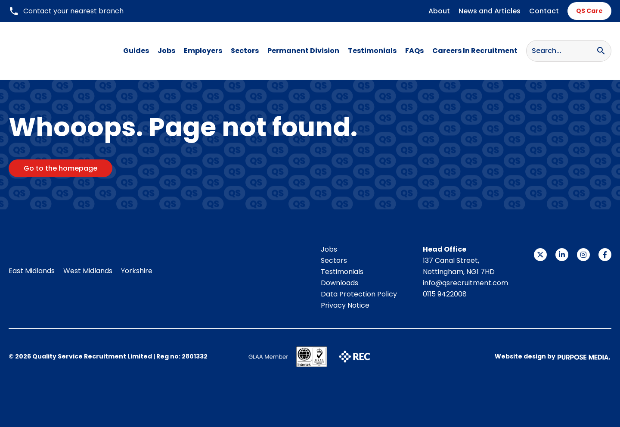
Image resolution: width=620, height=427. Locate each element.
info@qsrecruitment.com (465, 283)
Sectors (245, 51)
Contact (544, 11)
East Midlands (32, 271)
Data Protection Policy (359, 294)
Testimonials (372, 51)
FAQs (414, 51)
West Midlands (87, 271)
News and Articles (490, 11)
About (439, 11)
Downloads (339, 283)
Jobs (166, 51)
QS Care (589, 10)
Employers (203, 51)
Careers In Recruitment (475, 51)
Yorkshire (136, 271)
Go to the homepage (60, 168)
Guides (136, 51)
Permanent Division (303, 51)
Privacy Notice (345, 305)
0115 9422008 (445, 294)
